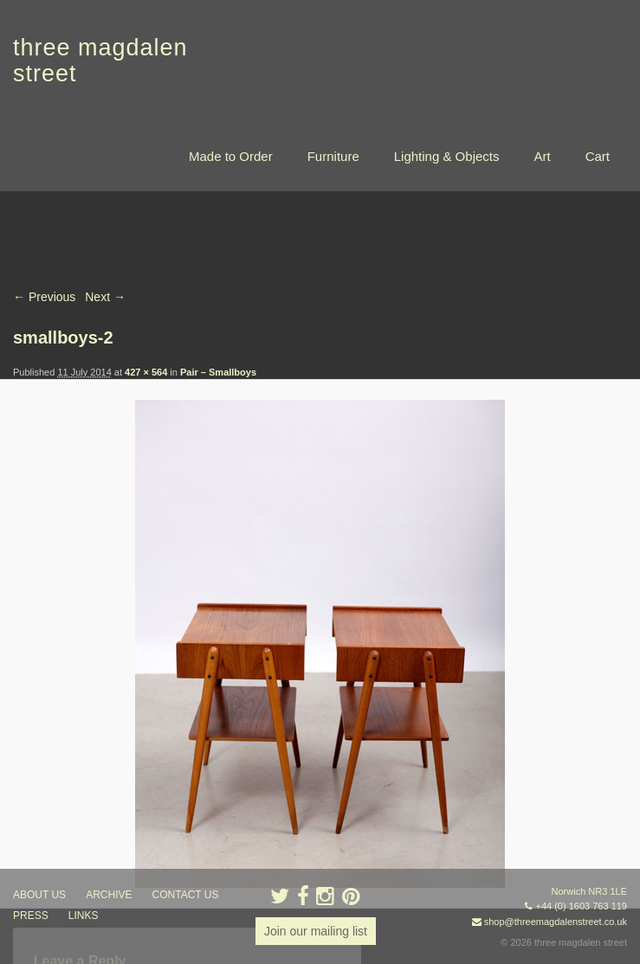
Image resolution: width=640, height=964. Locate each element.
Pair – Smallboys (218, 372)
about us (39, 895)
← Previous (44, 297)
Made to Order (231, 156)
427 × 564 (146, 372)
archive (109, 895)
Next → (105, 297)
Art (541, 156)
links (83, 915)
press (30, 915)
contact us (185, 895)
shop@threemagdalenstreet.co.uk (555, 921)
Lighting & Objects (447, 156)
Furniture (333, 156)
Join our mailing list (315, 931)
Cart (597, 156)
